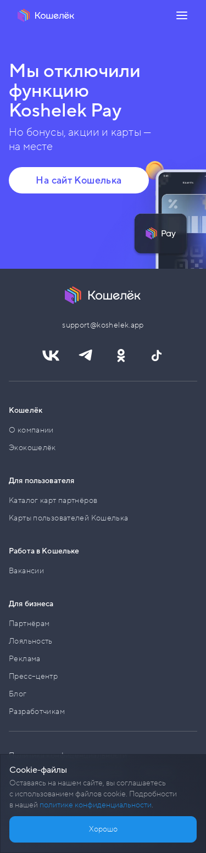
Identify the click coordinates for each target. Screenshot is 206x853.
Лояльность (31, 641)
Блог (18, 694)
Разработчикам (37, 711)
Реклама (25, 658)
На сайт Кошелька (78, 180)
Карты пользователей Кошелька (69, 518)
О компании (31, 430)
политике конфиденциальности (96, 805)
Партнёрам (29, 623)
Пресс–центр (33, 676)
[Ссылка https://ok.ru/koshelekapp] (121, 355)
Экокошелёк (32, 447)
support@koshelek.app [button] (103, 325)
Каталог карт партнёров (53, 500)
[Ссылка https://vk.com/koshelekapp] (50, 355)
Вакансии (26, 571)
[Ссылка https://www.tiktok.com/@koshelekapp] (156, 355)
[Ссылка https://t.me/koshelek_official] (85, 355)
